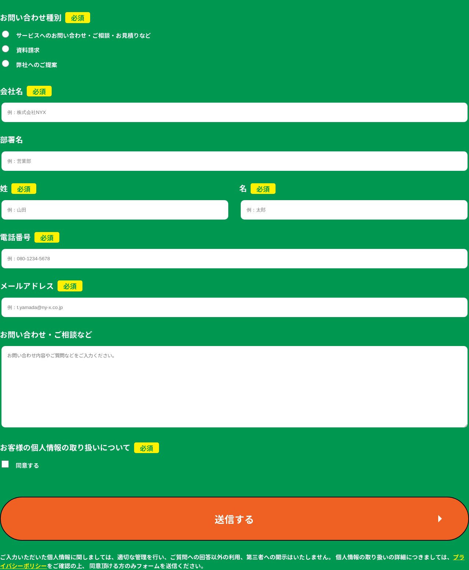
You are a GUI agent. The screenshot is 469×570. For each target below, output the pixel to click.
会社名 (11, 90)
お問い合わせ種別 (31, 17)
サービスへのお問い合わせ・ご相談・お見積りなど (83, 35)
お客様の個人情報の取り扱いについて (65, 447)
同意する (27, 465)
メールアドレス (27, 285)
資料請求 (28, 49)
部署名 (11, 139)
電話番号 (15, 236)
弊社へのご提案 (36, 64)
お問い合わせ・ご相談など (46, 334)
